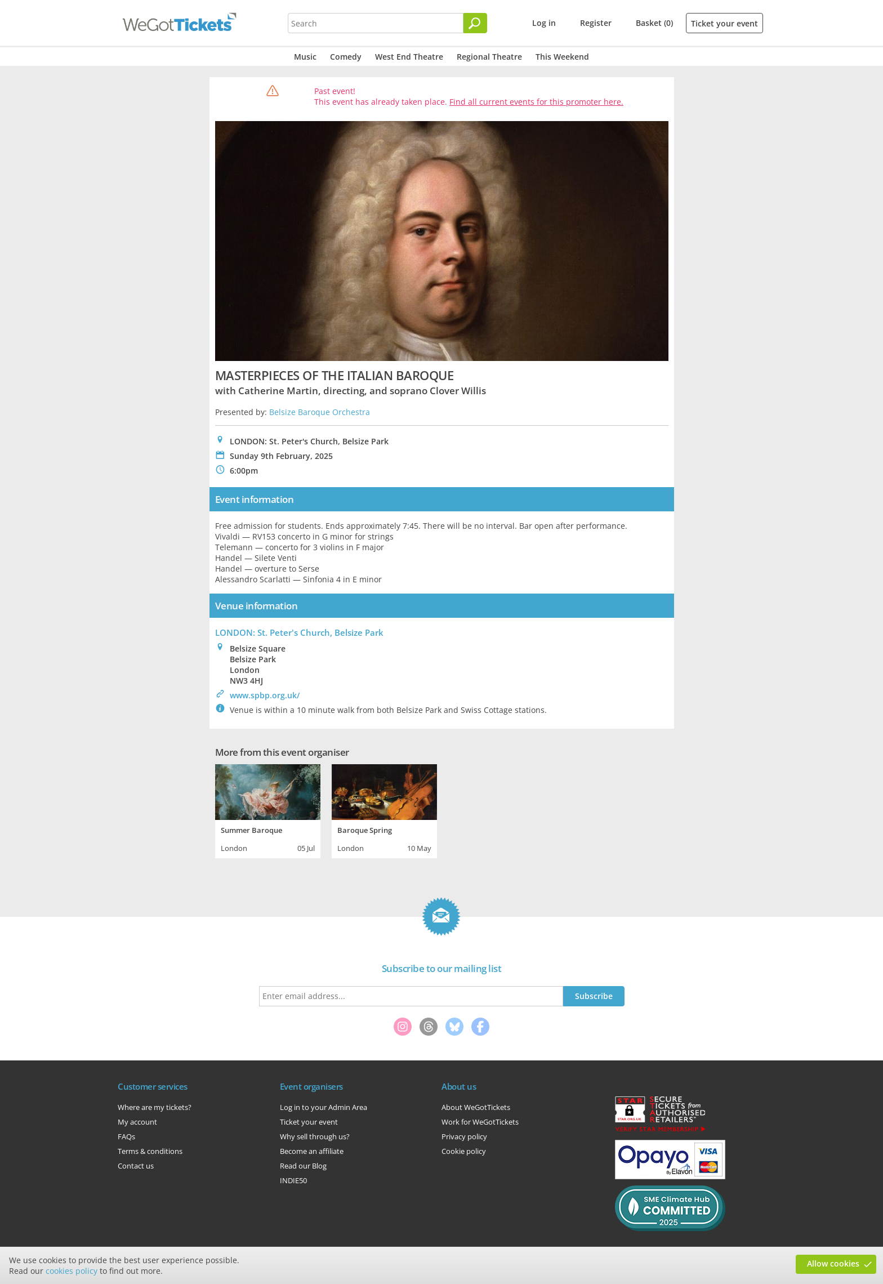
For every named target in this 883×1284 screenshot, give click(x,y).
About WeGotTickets (476, 1107)
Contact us (136, 1166)
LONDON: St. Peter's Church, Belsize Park (299, 632)
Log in (544, 22)
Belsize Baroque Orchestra (319, 412)
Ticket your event (724, 23)
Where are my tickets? (154, 1107)
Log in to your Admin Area (323, 1107)
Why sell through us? (315, 1136)
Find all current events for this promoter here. (536, 101)
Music (305, 56)
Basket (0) (654, 22)
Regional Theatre (489, 56)
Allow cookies (833, 1263)
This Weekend (562, 56)
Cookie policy (464, 1151)
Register (596, 22)
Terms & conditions (150, 1151)
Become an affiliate (312, 1151)
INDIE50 (293, 1180)
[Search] (475, 23)
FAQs (126, 1136)
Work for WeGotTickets (480, 1122)
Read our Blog (303, 1166)
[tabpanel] (267, 809)
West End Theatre (409, 56)
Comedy (346, 56)
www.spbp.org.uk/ (265, 695)
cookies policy (71, 1270)
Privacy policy (464, 1136)
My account (137, 1122)
